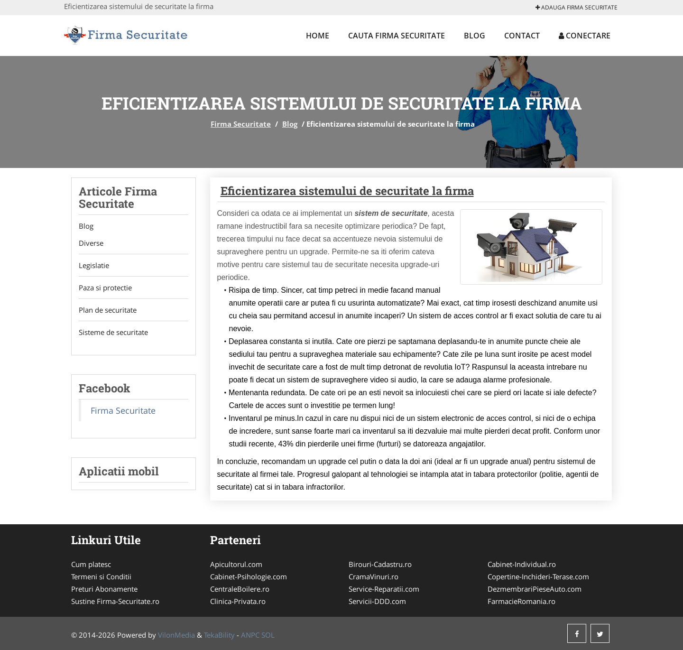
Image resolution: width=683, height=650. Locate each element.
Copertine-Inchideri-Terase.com (538, 576)
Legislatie (94, 265)
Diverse (91, 243)
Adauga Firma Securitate (576, 7)
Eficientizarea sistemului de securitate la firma (347, 190)
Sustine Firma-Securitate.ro (115, 601)
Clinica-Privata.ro (238, 601)
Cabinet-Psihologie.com (248, 576)
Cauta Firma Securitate (396, 35)
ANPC (250, 635)
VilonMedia (176, 635)
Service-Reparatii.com (384, 589)
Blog (474, 35)
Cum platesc (91, 564)
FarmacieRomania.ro (521, 601)
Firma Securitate (241, 124)
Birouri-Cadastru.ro (380, 564)
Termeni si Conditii (101, 576)
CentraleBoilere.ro (239, 589)
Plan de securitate (108, 310)
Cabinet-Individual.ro (522, 564)
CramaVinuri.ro (373, 576)
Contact (522, 35)
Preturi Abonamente (104, 589)
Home (317, 35)
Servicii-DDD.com (377, 601)
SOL (268, 635)
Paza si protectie (105, 287)
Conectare (584, 35)
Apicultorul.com (236, 564)
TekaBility (219, 635)
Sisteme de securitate (113, 332)
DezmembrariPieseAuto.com (534, 589)
